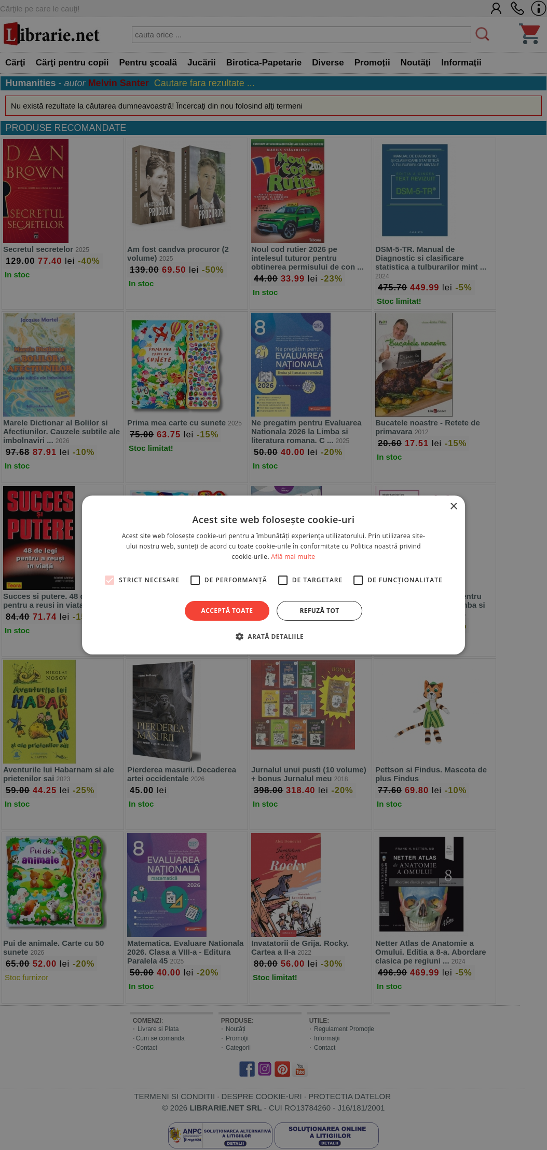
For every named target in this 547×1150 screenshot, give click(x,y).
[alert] (273, 575)
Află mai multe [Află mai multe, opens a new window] (293, 556)
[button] (273, 636)
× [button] (453, 507)
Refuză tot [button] (319, 610)
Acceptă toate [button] (227, 610)
